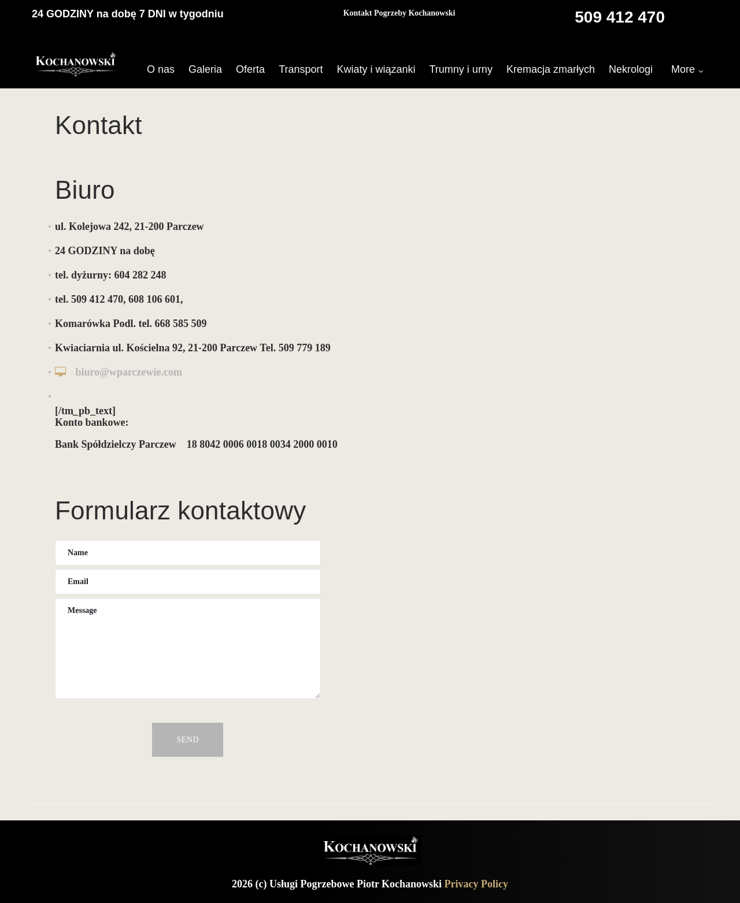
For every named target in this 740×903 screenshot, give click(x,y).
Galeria (205, 69)
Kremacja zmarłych (550, 69)
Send (187, 739)
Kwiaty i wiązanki (375, 69)
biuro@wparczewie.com (129, 372)
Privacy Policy (476, 884)
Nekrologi (631, 69)
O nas (161, 69)
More (683, 69)
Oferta (250, 69)
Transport (301, 69)
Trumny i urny (461, 69)
